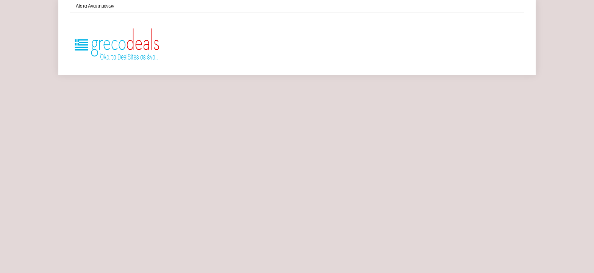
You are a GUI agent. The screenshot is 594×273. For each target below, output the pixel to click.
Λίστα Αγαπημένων (95, 6)
